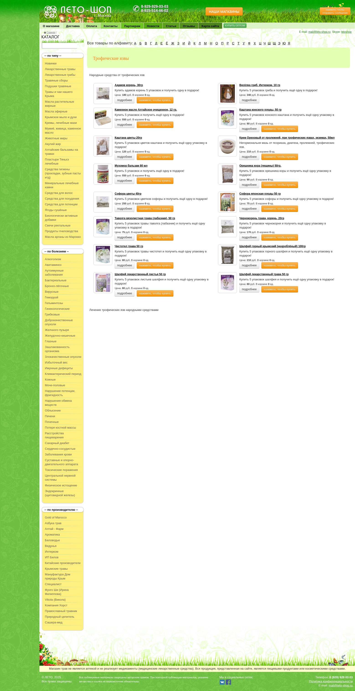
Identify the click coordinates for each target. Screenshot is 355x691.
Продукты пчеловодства (61, 231)
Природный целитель (59, 616)
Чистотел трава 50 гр (129, 246)
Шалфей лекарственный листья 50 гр (140, 274)
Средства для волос (59, 193)
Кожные (50, 379)
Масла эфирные (56, 111)
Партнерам (132, 26)
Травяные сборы (56, 80)
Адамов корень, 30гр (129, 85)
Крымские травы (56, 568)
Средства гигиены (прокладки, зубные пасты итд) (63, 173)
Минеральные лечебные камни (62, 185)
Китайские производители (62, 563)
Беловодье (52, 540)
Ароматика (52, 534)
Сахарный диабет (57, 443)
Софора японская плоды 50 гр (260, 193)
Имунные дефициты (59, 368)
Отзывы (189, 26)
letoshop (346, 31)
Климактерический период (63, 374)
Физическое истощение (61, 485)
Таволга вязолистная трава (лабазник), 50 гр (145, 218)
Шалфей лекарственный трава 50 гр (263, 274)
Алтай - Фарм (54, 529)
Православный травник (61, 611)
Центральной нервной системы (60, 477)
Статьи (171, 26)
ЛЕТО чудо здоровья (55, 7)
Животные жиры (56, 138)
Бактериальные (55, 280)
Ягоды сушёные (56, 210)
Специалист (53, 584)
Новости (153, 26)
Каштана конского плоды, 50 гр (260, 109)
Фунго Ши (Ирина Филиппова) (57, 592)
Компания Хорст (56, 605)
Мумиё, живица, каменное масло (63, 130)
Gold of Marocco (56, 517)
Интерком (51, 551)
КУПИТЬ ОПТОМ (235, 25)
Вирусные (52, 291)
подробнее (124, 100)
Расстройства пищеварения (54, 435)
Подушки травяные (58, 86)
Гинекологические (57, 308)
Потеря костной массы (60, 427)
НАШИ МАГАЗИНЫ (224, 11)
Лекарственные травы (60, 69)
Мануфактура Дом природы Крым (57, 576)
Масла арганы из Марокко (63, 237)
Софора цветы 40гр (128, 193)
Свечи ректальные (57, 225)
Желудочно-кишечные (60, 335)
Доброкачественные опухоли (59, 322)
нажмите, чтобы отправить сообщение (335, 11)
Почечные (52, 422)
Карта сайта (210, 26)
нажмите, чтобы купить (155, 100)
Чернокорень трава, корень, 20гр (261, 218)
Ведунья (51, 546)
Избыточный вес (56, 362)
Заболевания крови (58, 454)
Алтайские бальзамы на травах (61, 151)
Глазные (51, 341)
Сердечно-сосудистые (60, 448)
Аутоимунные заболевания (54, 272)
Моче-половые (55, 385)
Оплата (91, 26)
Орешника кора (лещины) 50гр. (260, 165)
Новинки (51, 63)
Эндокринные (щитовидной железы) (60, 493)
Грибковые (52, 314)
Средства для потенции (61, 204)
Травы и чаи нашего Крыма (58, 94)
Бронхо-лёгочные (57, 286)
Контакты (111, 26)
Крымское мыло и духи (61, 117)
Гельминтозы (54, 303)
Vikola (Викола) (55, 599)
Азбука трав (53, 523)
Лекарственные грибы (60, 74)
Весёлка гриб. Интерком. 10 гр (259, 85)
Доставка (73, 26)
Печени (50, 416)
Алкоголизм (53, 259)
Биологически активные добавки (61, 217)
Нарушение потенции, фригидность (60, 393)
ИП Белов (52, 557)
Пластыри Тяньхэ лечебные (57, 161)
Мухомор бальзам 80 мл (131, 165)
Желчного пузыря (57, 330)
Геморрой (51, 297)
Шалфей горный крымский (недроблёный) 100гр (272, 246)
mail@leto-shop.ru (319, 31)
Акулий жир (53, 144)
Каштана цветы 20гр (128, 137)
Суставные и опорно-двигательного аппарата (61, 462)
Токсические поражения (61, 470)
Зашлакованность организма (57, 349)
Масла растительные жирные (59, 103)
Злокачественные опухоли (63, 356)
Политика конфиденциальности (331, 681)
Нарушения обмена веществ (58, 402)
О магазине (51, 26)
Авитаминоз (53, 265)
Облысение (53, 410)
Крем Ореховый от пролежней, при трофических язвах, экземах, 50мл (286, 137)
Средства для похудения (62, 198)
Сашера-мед (53, 622)
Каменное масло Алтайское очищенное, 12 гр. (146, 109)
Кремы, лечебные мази (61, 122)
